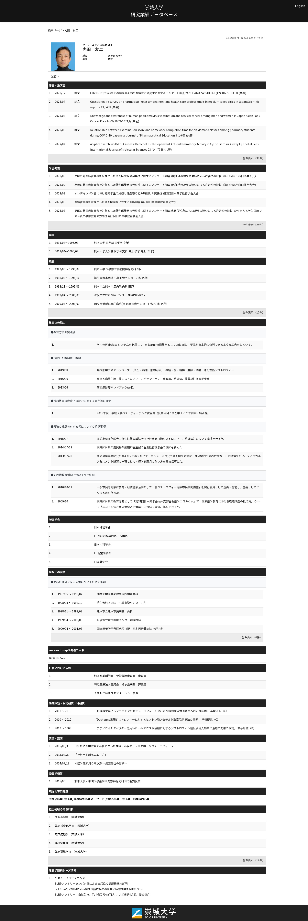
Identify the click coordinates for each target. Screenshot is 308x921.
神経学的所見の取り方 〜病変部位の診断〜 (100, 763)
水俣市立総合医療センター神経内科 (119, 620)
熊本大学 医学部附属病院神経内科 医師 (118, 269)
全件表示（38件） (254, 158)
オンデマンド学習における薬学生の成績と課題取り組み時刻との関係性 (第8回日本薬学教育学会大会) (137, 193)
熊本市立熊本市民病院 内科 (115, 611)
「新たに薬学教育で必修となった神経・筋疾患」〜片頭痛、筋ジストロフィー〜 (123, 746)
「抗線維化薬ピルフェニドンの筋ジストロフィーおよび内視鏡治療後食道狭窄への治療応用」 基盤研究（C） (161, 711)
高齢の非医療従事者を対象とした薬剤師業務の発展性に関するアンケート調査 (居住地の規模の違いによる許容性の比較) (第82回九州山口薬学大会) (165, 176)
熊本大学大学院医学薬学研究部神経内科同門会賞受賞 (107, 781)
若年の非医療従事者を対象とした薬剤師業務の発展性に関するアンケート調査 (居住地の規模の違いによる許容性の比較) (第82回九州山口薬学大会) (165, 185)
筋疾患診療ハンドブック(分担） (116, 387)
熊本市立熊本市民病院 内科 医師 (114, 286)
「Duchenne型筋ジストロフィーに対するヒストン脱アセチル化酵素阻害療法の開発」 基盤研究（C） (157, 719)
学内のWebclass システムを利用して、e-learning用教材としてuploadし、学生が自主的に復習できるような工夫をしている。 (175, 344)
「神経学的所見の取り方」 (90, 755)
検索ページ (55, 30)
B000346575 (57, 658)
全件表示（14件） (254, 860)
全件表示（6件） (252, 637)
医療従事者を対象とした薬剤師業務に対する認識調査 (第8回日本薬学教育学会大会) (126, 202)
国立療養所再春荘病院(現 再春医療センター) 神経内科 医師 (130, 304)
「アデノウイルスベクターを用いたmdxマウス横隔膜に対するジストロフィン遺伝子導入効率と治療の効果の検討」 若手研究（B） (175, 728)
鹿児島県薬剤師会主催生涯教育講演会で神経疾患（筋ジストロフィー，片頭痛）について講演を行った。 (161, 439)
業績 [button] (54, 76)
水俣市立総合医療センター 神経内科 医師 (119, 295)
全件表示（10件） (254, 312)
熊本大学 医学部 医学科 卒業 (111, 243)
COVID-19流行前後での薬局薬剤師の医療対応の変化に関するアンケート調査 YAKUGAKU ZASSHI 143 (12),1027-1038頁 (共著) (168, 93)
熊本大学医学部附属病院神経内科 (117, 594)
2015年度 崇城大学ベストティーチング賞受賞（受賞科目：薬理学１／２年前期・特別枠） (153, 413)
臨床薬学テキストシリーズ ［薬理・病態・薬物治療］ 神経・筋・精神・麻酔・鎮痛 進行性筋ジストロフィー (165, 370)
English (300, 6)
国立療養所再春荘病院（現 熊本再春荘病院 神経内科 (130, 628)
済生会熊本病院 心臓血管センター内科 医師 (121, 278)
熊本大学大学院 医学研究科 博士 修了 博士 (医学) (124, 251)
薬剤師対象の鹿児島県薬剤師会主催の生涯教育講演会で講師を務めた (139, 447)
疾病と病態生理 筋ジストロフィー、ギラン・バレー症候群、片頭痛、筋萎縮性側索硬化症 (153, 379)
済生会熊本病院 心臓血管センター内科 (121, 603)
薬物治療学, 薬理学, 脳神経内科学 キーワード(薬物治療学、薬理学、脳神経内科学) (99, 799)
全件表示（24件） (254, 225)
